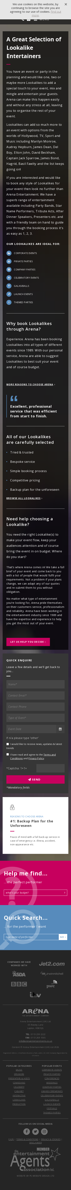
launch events (51, 1104)
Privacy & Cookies (50, 1139)
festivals (52, 1108)
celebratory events (52, 1095)
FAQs (11, 1139)
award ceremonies (52, 1091)
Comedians (19, 1082)
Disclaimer (35, 1142)
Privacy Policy (36, 758)
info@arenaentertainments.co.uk (35, 1041)
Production (19, 1104)
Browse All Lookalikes (23, 498)
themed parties (52, 1112)
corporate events (52, 1069)
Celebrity (19, 1087)
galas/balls (52, 1099)
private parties (52, 1074)
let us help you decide (27, 641)
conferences (52, 1078)
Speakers (19, 1074)
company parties (52, 1087)
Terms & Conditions (27, 1139)
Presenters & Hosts (19, 1078)
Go (63, 937)
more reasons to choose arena (29, 384)
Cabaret (19, 1091)
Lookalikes (19, 1099)
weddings (51, 1082)
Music (19, 1069)
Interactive (19, 1095)
